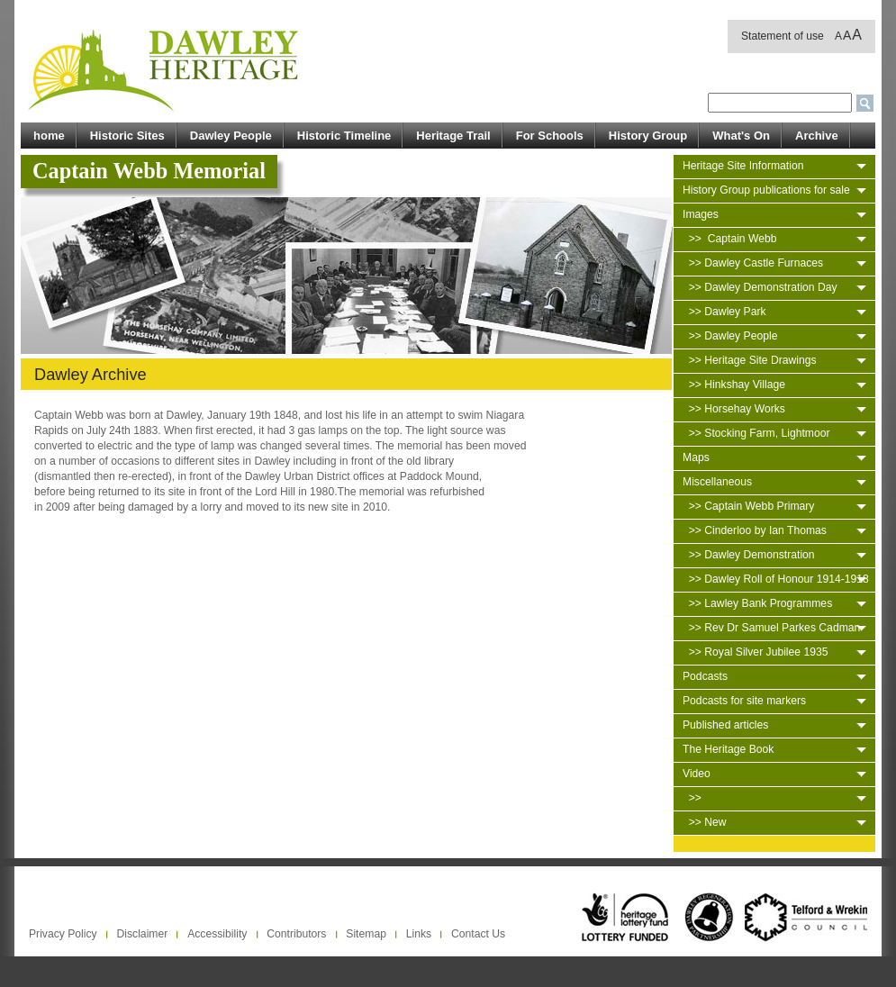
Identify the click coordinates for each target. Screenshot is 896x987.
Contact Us (478, 934)
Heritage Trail (453, 135)
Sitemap (366, 934)
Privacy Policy (63, 934)
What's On (741, 135)
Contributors (296, 934)
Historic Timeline (344, 135)
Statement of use (782, 36)
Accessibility (217, 934)
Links (418, 934)
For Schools (550, 135)
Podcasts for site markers (744, 700)
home (49, 135)
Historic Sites (127, 135)
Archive (816, 135)
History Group (648, 135)
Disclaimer (142, 934)
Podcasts (705, 676)
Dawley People (231, 135)
